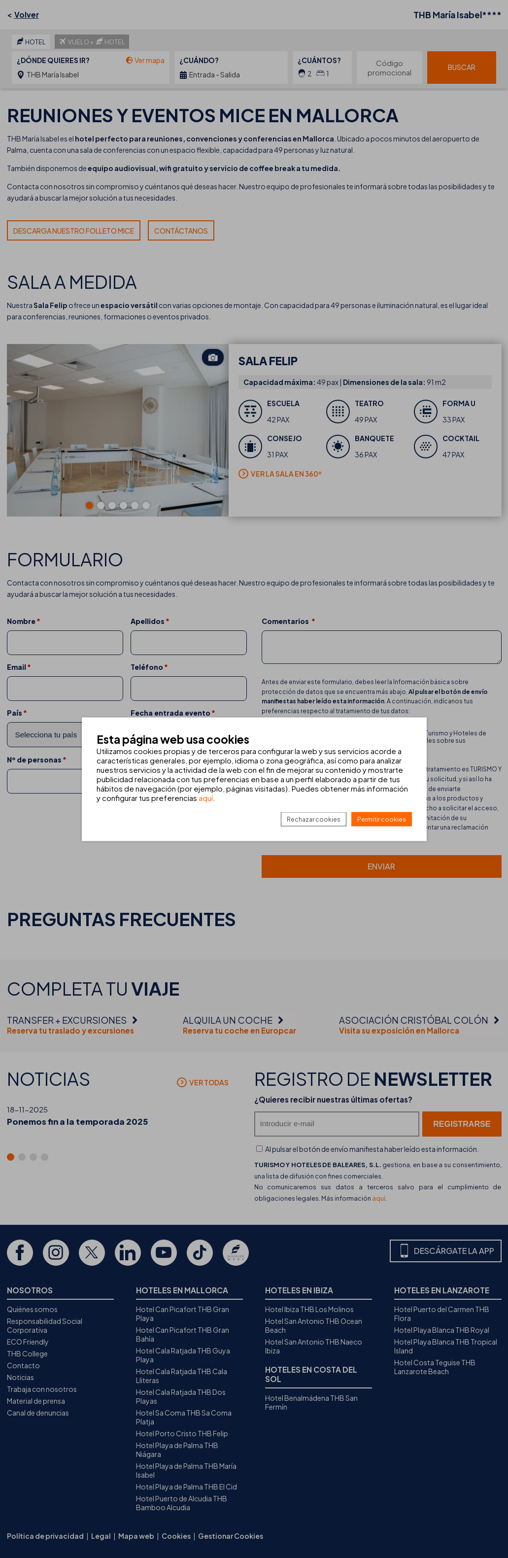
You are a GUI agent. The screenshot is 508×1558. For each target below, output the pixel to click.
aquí (206, 797)
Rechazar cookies (313, 819)
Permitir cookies (381, 819)
